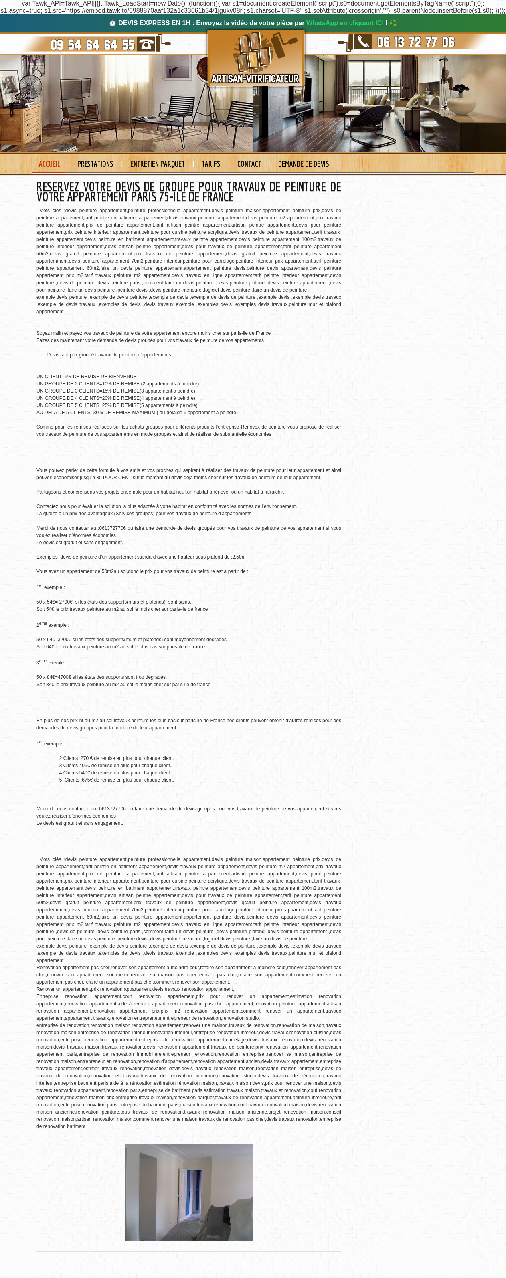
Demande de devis (303, 163)
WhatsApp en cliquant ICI (345, 23)
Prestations (95, 163)
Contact (249, 163)
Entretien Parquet (157, 163)
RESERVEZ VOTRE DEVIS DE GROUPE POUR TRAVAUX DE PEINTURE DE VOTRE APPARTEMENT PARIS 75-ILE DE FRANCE (188, 191)
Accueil (50, 163)
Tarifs (211, 163)
